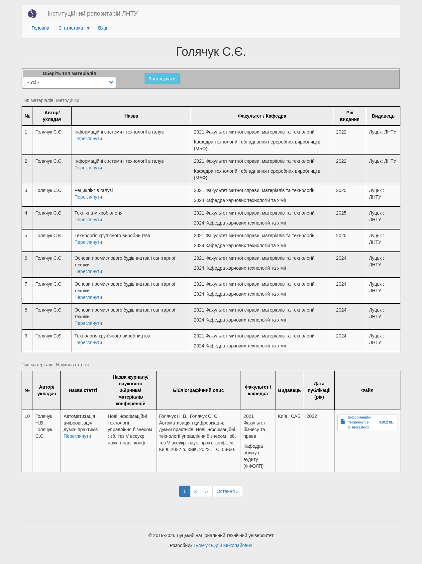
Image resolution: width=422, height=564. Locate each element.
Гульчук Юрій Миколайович (223, 545)
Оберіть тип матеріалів (69, 73)
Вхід (102, 28)
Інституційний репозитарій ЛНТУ (93, 13)
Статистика (72, 29)
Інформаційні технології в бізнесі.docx (359, 422)
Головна (40, 28)
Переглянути (88, 138)
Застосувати (162, 78)
